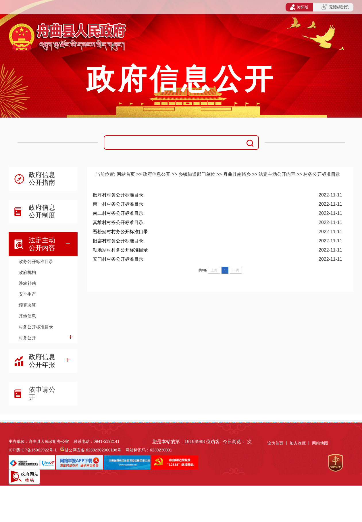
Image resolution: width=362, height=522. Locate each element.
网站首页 (126, 174)
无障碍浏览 (335, 7)
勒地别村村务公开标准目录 (120, 250)
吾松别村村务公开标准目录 (120, 231)
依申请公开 (42, 393)
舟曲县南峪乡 (237, 174)
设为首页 (275, 443)
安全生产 (27, 294)
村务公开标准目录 (36, 326)
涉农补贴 (27, 283)
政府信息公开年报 (42, 360)
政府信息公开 (156, 174)
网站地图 (320, 443)
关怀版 (299, 7)
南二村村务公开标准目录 (118, 213)
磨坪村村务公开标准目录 (118, 194)
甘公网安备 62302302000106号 (93, 450)
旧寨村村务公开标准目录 (118, 240)
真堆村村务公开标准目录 (118, 222)
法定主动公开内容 (42, 244)
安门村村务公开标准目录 (118, 259)
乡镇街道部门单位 (196, 174)
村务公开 (27, 337)
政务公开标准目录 (36, 261)
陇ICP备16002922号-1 (36, 450)
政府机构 (27, 272)
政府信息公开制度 (42, 211)
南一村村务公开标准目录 (118, 204)
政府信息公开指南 (42, 178)
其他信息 (27, 315)
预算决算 (27, 305)
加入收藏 (298, 443)
